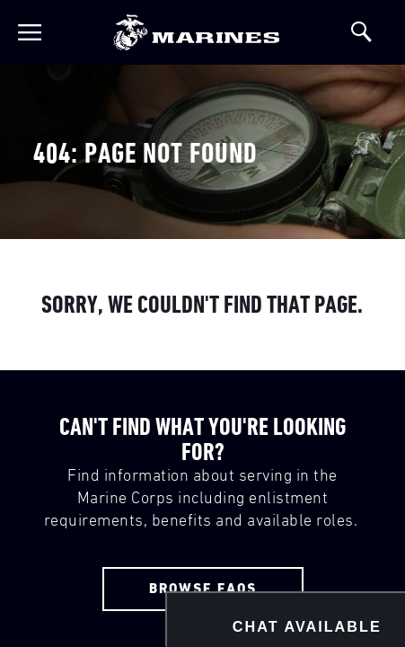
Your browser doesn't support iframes (202, 323)
